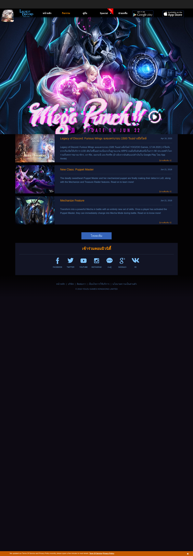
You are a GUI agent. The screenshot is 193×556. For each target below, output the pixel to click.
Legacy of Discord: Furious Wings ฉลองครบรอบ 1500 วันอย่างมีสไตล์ (103, 138)
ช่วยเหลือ (122, 13)
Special (106, 12)
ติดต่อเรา (81, 284)
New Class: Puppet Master (77, 169)
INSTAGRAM (96, 267)
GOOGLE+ (122, 267)
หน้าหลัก (47, 13)
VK (135, 267)
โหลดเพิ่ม (96, 235)
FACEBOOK (57, 267)
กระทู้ (109, 267)
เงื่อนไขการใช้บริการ (99, 284)
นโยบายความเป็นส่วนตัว (124, 284)
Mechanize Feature (72, 200)
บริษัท (71, 284)
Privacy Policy (108, 553)
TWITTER (70, 267)
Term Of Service (95, 553)
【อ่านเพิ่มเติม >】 (165, 161)
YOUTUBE (83, 267)
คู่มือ (85, 13)
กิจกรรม (66, 13)
